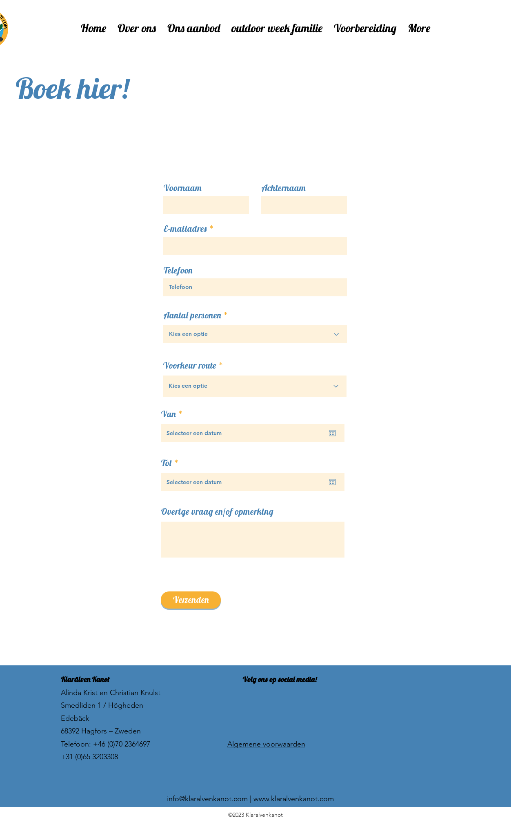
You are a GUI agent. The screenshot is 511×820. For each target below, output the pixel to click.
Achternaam (283, 187)
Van (174, 413)
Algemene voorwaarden (266, 744)
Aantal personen (192, 315)
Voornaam (182, 187)
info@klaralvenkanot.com (207, 798)
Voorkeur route (190, 365)
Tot (172, 462)
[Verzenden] (191, 600)
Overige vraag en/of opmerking (217, 511)
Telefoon (178, 270)
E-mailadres (185, 228)
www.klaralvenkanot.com (293, 798)
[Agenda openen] (332, 433)
